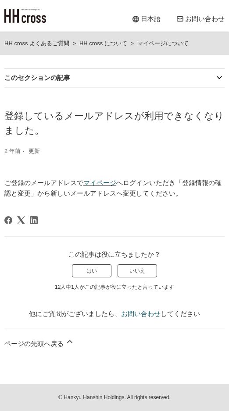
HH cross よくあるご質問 (36, 43)
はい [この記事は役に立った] (91, 271)
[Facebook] (8, 220)
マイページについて (163, 43)
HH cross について (103, 43)
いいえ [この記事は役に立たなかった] (137, 271)
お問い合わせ (141, 313)
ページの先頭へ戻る (39, 342)
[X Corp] (21, 220)
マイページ (99, 182)
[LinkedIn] (34, 220)
